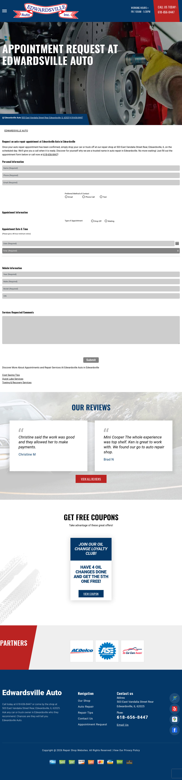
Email (70, 197)
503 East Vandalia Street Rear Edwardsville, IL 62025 (46, 117)
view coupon (90, 594)
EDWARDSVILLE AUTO (16, 130)
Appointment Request (92, 724)
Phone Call (90, 197)
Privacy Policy (132, 750)
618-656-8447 (166, 12)
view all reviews (91, 479)
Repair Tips (85, 712)
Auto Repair (86, 706)
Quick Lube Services (12, 378)
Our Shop (84, 700)
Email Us (123, 724)
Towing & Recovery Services (17, 382)
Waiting (111, 221)
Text (105, 197)
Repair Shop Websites (75, 750)
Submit (91, 360)
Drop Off (98, 221)
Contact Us (85, 718)
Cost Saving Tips (11, 375)
